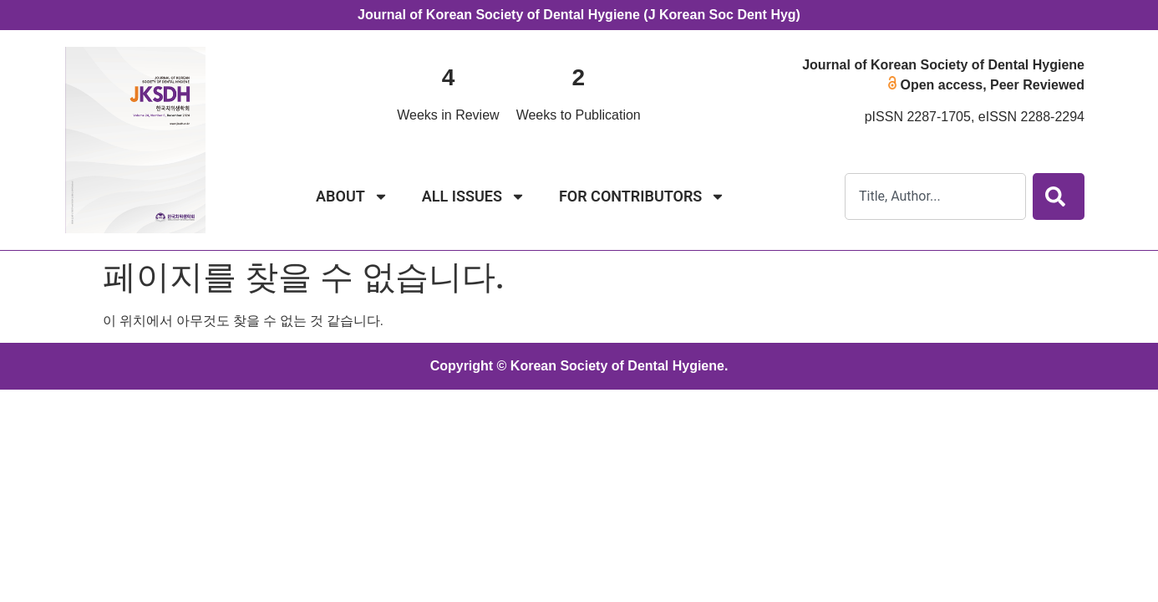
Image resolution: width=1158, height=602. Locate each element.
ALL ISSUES (474, 196)
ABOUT (352, 196)
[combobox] (935, 196)
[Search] (1058, 196)
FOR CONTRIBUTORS (642, 196)
